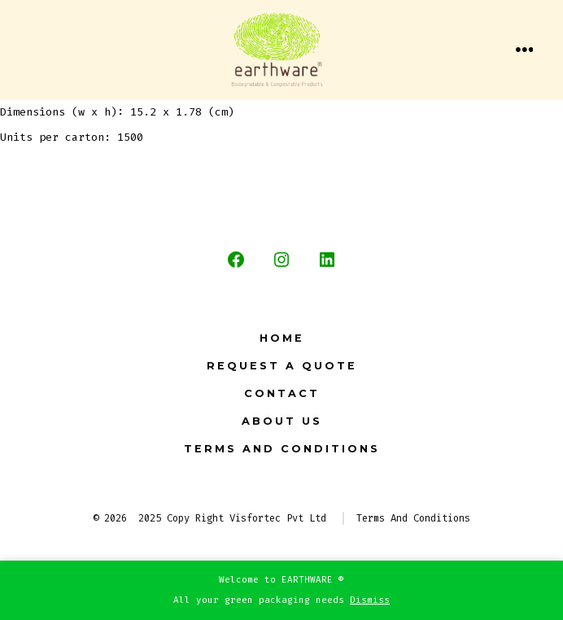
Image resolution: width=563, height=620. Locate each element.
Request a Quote (282, 366)
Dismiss (370, 600)
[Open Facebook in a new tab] (235, 259)
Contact (282, 393)
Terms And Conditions (282, 449)
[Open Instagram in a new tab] (281, 259)
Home (282, 338)
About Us (282, 421)
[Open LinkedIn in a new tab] (327, 259)
